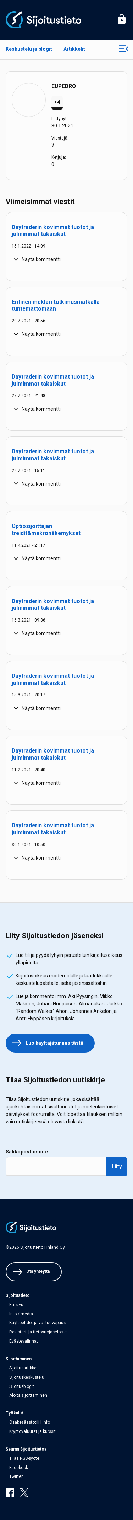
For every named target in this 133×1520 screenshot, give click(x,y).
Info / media (21, 1313)
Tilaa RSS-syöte (24, 1458)
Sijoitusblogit (21, 1386)
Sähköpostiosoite (27, 1152)
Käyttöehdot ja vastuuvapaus (37, 1322)
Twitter (16, 1476)
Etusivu (16, 1304)
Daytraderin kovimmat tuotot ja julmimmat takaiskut (53, 231)
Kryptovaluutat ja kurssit (32, 1431)
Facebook (18, 1467)
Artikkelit (74, 49)
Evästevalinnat (23, 1341)
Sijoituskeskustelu (26, 1377)
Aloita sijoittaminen (28, 1395)
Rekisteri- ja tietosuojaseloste (38, 1331)
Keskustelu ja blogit (29, 49)
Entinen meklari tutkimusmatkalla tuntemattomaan (56, 305)
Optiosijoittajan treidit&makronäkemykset (46, 530)
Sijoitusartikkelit (24, 1368)
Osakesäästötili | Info (29, 1422)
